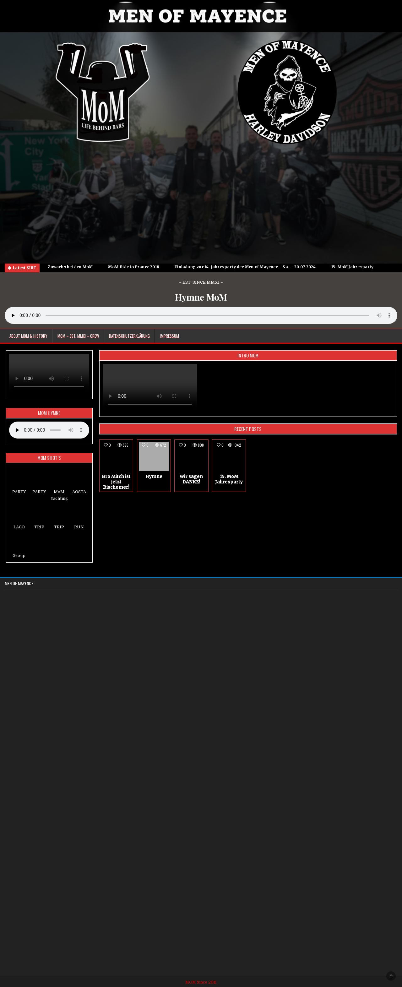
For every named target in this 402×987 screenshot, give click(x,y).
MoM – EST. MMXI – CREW (78, 336)
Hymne (153, 476)
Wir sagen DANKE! (191, 478)
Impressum (169, 336)
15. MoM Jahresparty (229, 478)
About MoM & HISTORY (28, 336)
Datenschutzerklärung (129, 336)
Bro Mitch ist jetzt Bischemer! (116, 481)
